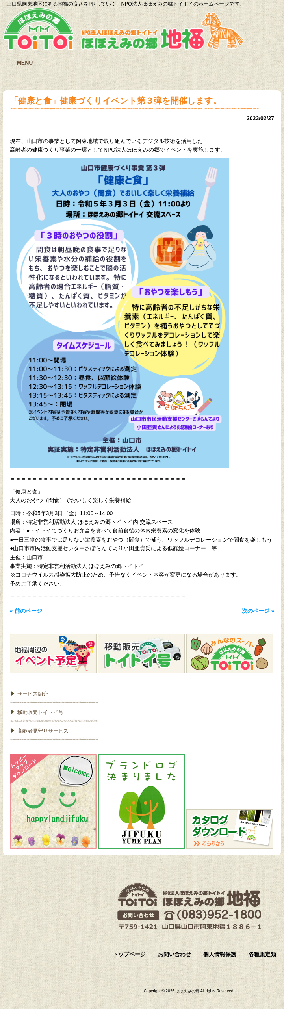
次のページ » (258, 611)
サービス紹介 (32, 694)
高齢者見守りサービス (43, 731)
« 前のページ (26, 611)
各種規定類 (262, 954)
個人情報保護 (219, 954)
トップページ (129, 954)
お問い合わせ (174, 954)
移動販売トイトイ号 (40, 712)
